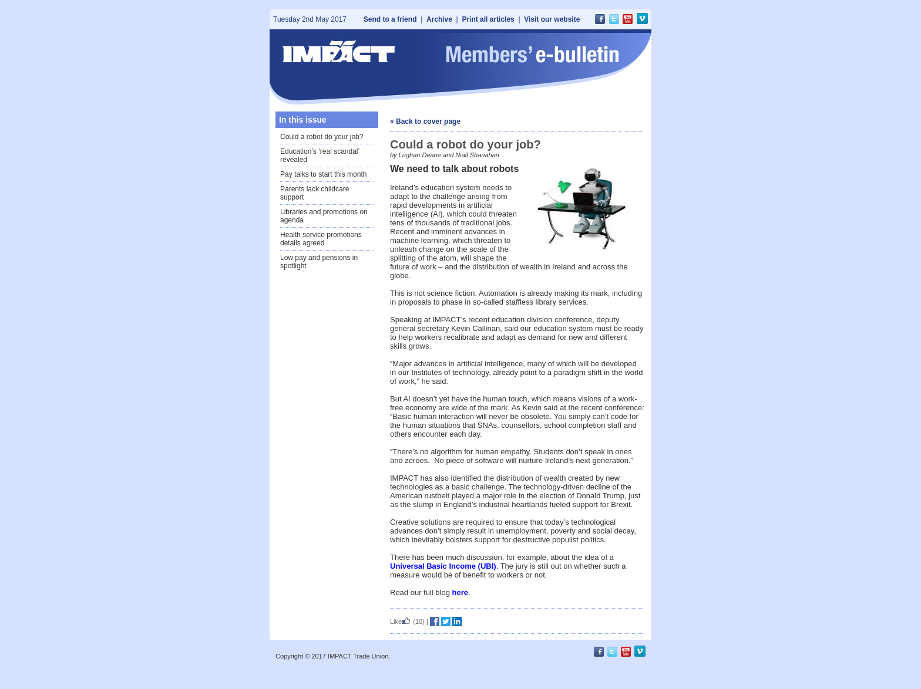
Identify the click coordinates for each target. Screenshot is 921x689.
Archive (439, 19)
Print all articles (488, 19)
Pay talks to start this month (323, 174)
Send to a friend (390, 19)
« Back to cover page (425, 121)
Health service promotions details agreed (321, 239)
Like (400, 621)
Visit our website (552, 19)
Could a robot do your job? (321, 137)
